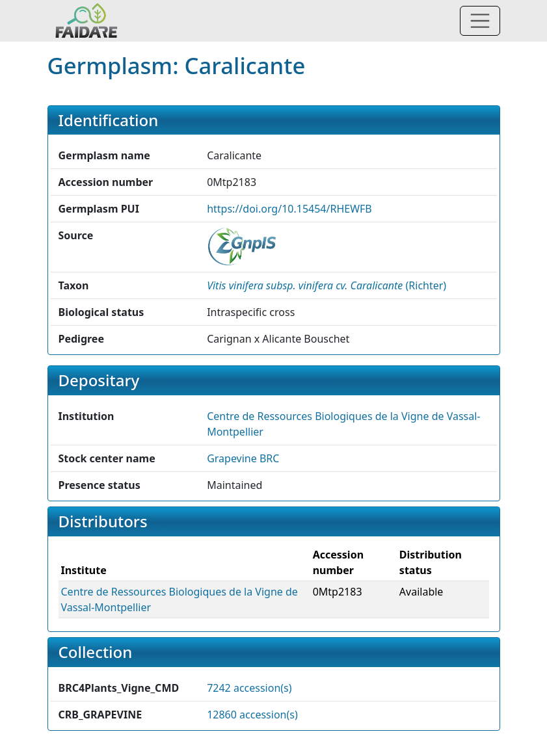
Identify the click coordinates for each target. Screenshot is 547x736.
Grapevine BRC (243, 458)
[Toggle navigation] (480, 21)
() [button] (326, 285)
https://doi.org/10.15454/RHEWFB (289, 209)
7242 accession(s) (249, 688)
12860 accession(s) (252, 714)
